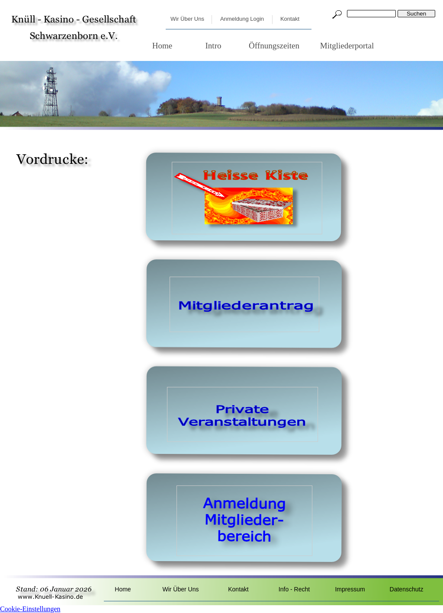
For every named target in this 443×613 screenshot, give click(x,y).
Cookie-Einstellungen (30, 609)
